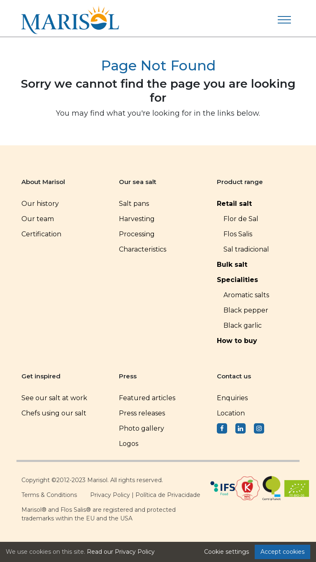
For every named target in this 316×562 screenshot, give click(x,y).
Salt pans (134, 204)
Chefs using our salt (53, 413)
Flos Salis (237, 234)
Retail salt (234, 204)
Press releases (142, 413)
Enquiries (232, 398)
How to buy (237, 341)
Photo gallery (141, 428)
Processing (137, 234)
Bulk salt (232, 264)
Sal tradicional (246, 249)
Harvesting (137, 219)
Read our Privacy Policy (121, 551)
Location (231, 413)
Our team (37, 219)
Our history (40, 204)
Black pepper (245, 310)
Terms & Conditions (49, 495)
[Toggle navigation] (284, 20)
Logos (128, 444)
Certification (41, 234)
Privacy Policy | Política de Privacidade (145, 495)
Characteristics (142, 249)
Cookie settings (226, 551)
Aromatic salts (246, 295)
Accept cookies (282, 551)
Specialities (237, 280)
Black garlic (242, 325)
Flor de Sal (240, 219)
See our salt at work (54, 398)
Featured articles (147, 398)
